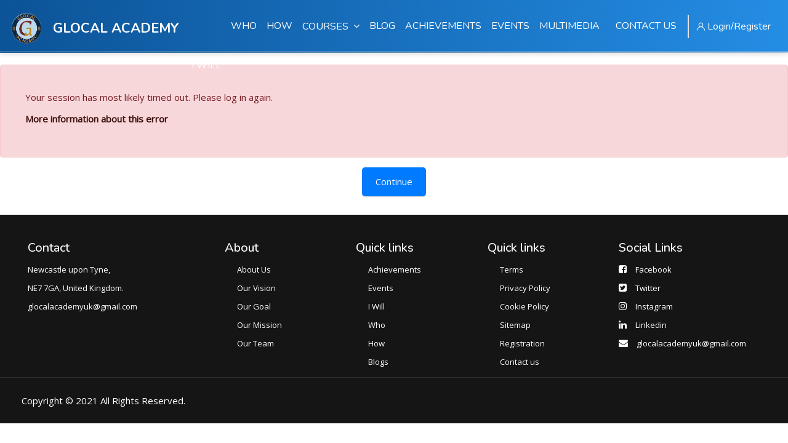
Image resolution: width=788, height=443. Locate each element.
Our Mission (259, 324)
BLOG (382, 26)
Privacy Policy (525, 287)
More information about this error (96, 119)
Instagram (654, 306)
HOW (279, 26)
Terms (511, 269)
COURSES (331, 26)
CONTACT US (646, 26)
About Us (254, 269)
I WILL (206, 65)
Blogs (378, 361)
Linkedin (651, 324)
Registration (522, 343)
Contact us (519, 361)
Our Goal (254, 306)
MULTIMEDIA (569, 26)
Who (376, 324)
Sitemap (515, 324)
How (376, 343)
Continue (394, 181)
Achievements (394, 269)
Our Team (255, 343)
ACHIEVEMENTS (443, 26)
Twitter (648, 287)
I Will (376, 306)
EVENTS (510, 26)
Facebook (653, 269)
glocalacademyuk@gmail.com (691, 343)
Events (380, 287)
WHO (244, 26)
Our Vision (256, 287)
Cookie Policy (524, 306)
